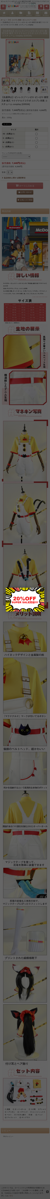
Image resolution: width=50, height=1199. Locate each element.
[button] (3, 7)
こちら (10, 1196)
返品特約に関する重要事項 (13, 178)
